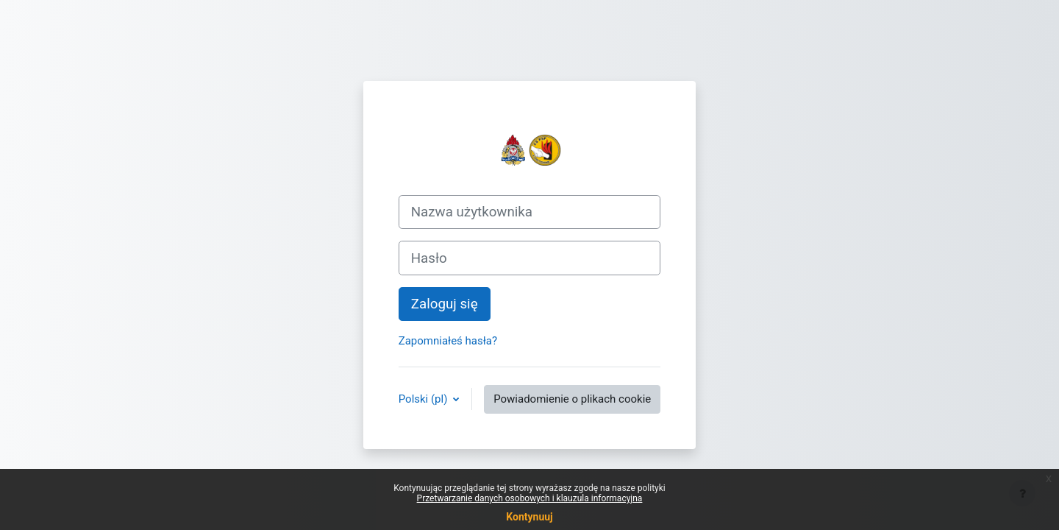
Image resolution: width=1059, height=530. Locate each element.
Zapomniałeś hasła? (448, 340)
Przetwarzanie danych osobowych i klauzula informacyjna (530, 498)
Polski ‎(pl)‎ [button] (424, 399)
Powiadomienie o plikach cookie (572, 399)
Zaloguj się (444, 304)
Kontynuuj (529, 517)
